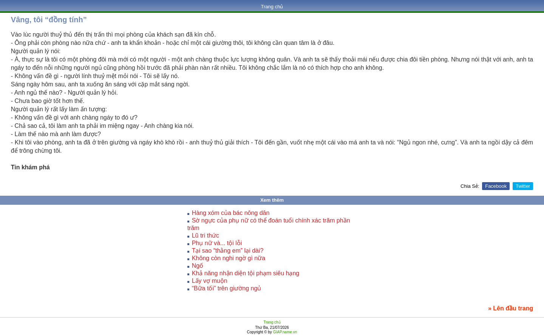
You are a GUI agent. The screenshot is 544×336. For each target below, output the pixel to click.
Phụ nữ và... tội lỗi (217, 243)
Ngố (197, 265)
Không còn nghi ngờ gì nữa (228, 258)
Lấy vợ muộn (209, 281)
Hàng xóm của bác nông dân (231, 213)
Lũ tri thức (205, 235)
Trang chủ (272, 6)
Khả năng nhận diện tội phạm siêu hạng (246, 273)
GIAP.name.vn (284, 332)
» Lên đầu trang (510, 308)
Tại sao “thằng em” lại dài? (228, 250)
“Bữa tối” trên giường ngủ (226, 288)
